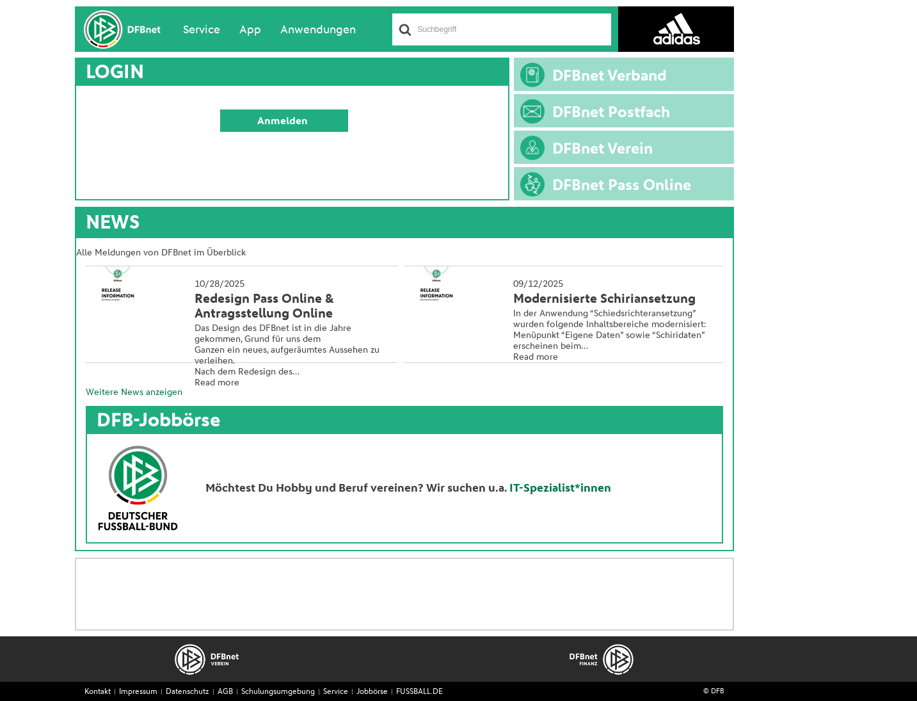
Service (201, 30)
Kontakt (97, 692)
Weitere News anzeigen (134, 392)
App (250, 30)
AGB (225, 692)
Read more (217, 382)
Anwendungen (318, 30)
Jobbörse (372, 692)
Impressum (138, 692)
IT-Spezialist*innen (560, 488)
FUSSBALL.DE (419, 692)
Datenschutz (187, 692)
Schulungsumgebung (278, 692)
